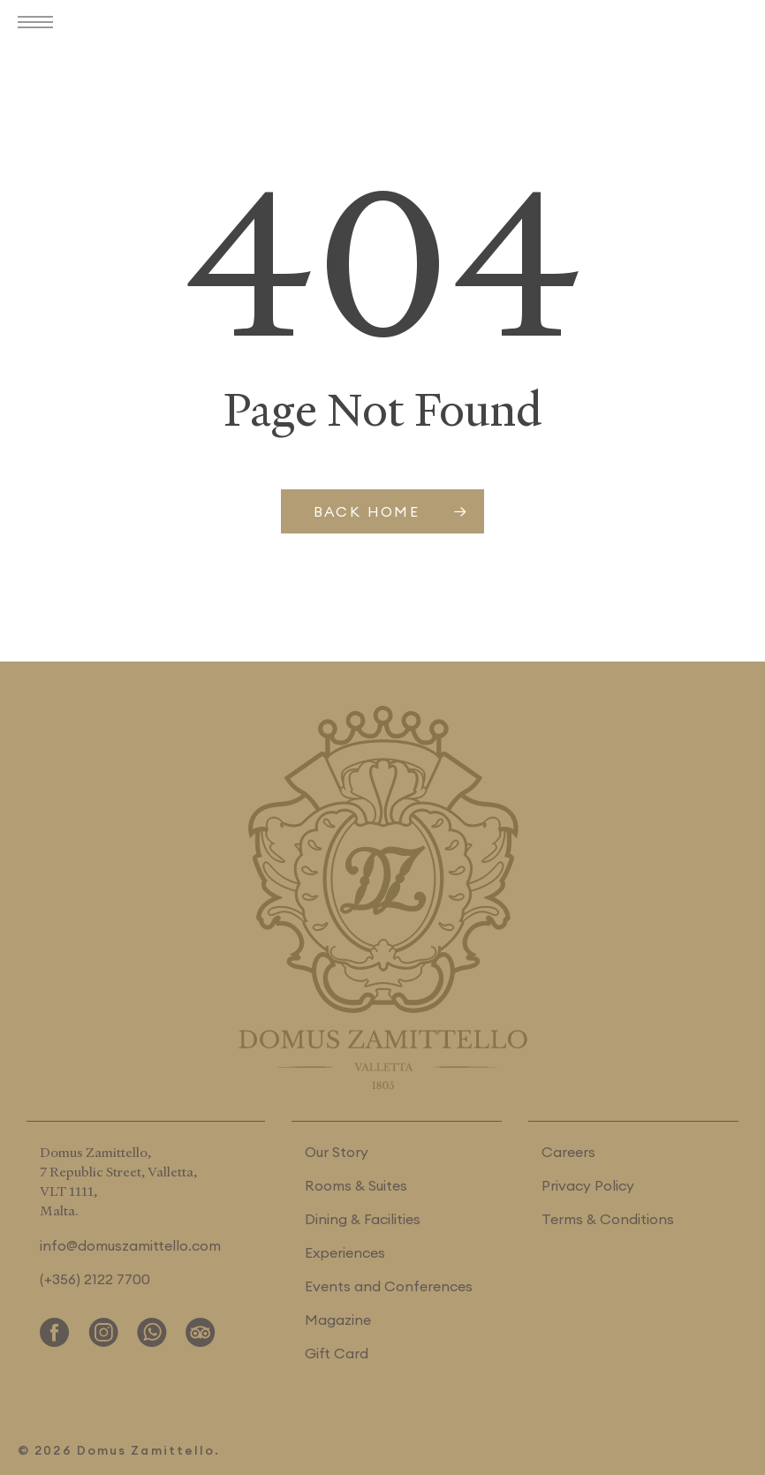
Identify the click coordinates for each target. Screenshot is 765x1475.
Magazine (338, 1319)
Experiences (345, 1252)
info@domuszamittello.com (130, 1245)
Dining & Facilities (362, 1219)
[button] (40, 23)
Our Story (336, 1152)
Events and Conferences (389, 1286)
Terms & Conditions (608, 1219)
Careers (568, 1152)
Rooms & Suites (356, 1185)
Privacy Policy (588, 1185)
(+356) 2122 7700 (95, 1279)
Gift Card (336, 1353)
